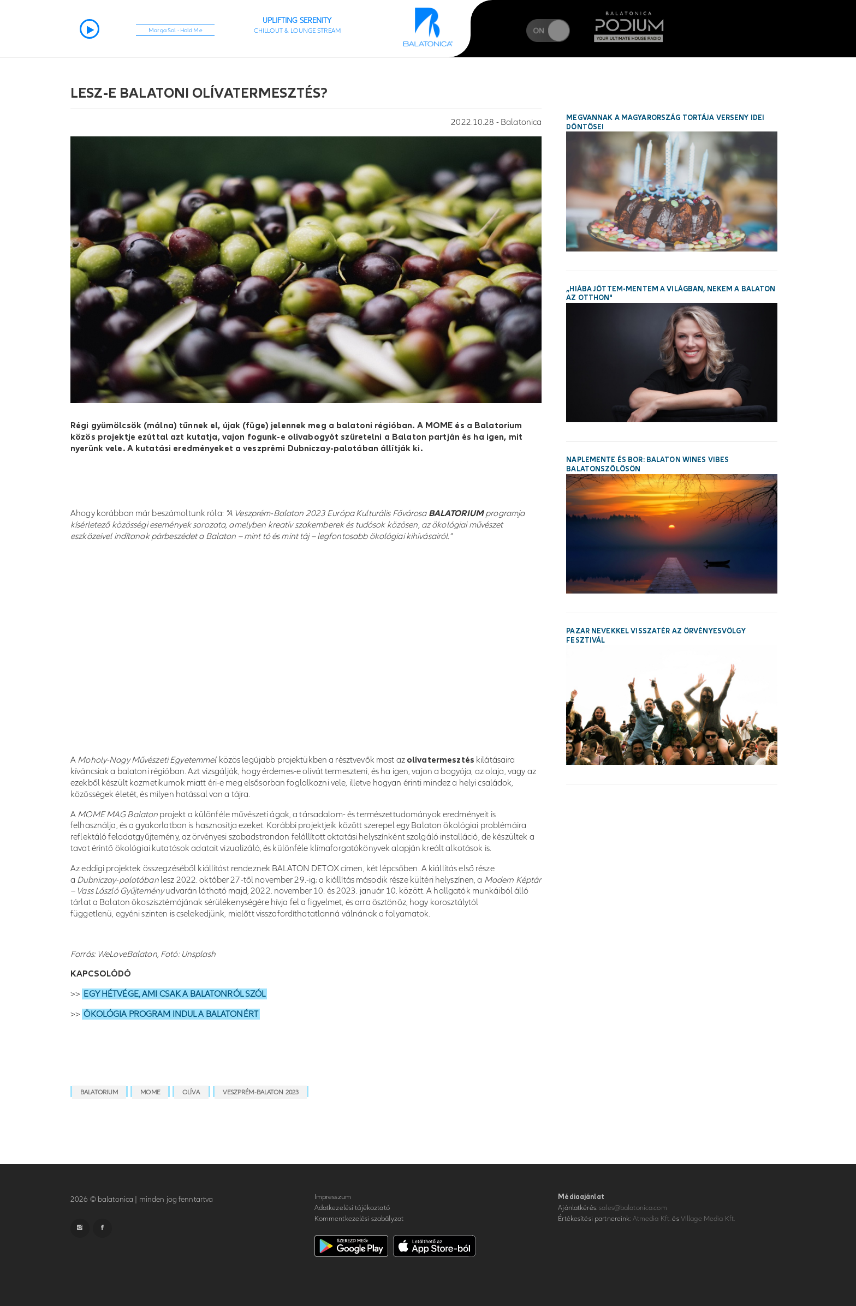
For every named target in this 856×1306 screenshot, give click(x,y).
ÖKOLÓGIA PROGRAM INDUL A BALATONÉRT (171, 1014)
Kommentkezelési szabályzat (358, 1218)
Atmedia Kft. (652, 1218)
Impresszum (332, 1197)
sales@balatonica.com (633, 1207)
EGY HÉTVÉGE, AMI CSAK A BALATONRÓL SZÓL (174, 994)
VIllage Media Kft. (708, 1218)
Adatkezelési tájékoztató (352, 1207)
